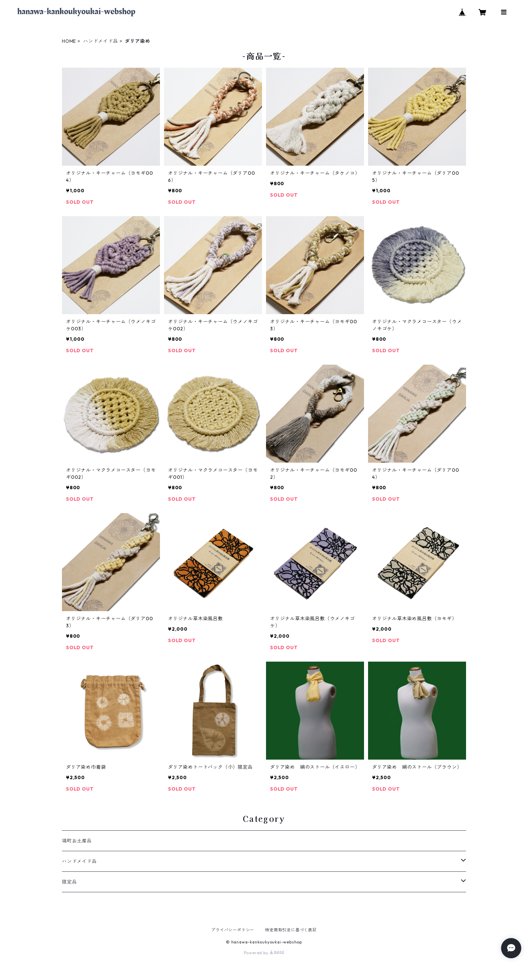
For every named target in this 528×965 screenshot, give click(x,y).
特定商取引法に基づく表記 (291, 929)
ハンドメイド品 (100, 41)
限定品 (69, 882)
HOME (69, 41)
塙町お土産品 (77, 841)
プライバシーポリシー (232, 929)
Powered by (264, 952)
